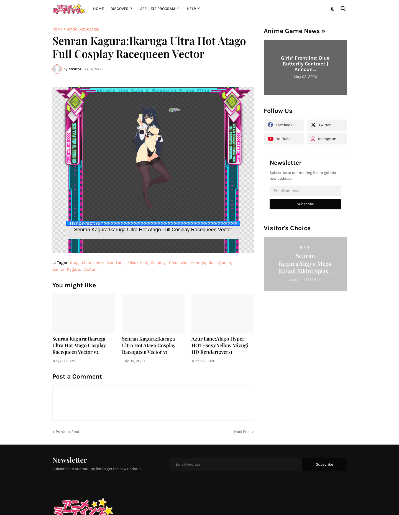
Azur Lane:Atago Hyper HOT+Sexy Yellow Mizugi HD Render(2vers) (220, 345)
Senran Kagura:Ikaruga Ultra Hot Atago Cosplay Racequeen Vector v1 (148, 345)
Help (191, 8)
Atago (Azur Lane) (83, 29)
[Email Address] (305, 191)
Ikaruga (198, 262)
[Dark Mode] (332, 9)
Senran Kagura (66, 269)
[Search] (342, 9)
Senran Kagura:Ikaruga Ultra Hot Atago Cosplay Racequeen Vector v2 (79, 345)
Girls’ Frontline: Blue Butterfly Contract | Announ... (305, 63)
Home (98, 8)
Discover (120, 8)
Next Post (242, 431)
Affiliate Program (157, 8)
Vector (89, 269)
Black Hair (137, 262)
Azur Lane (115, 262)
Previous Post (67, 431)
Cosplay (158, 262)
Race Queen (220, 262)
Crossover (178, 262)
